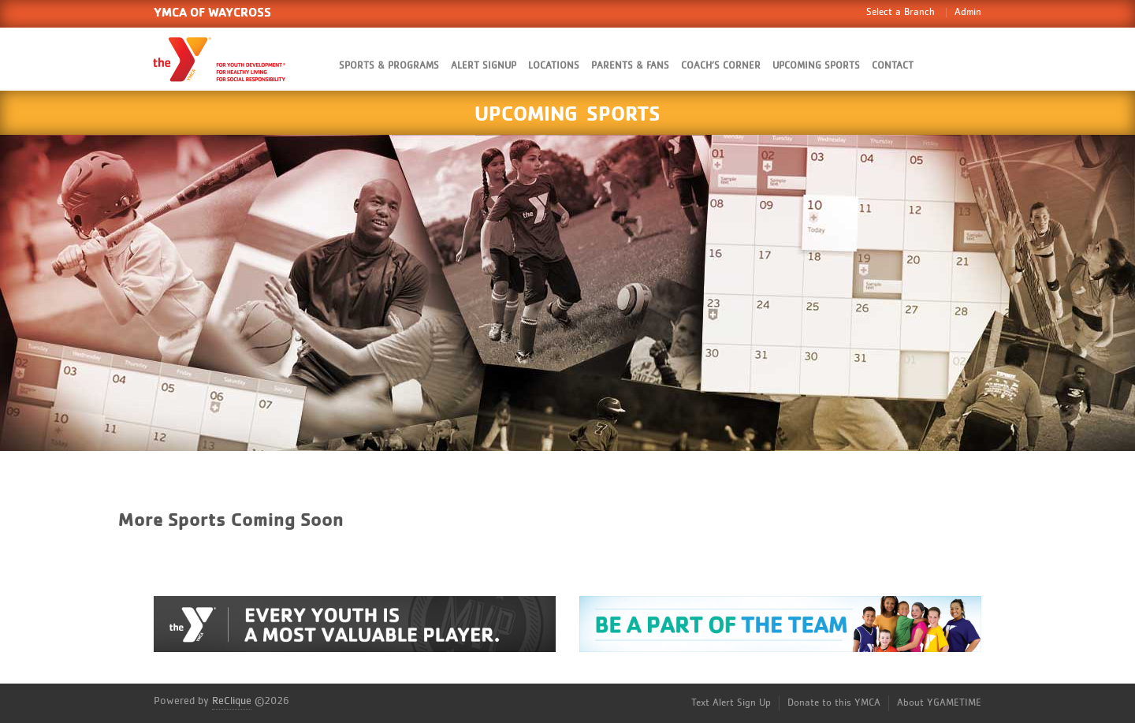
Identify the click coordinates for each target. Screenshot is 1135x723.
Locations (553, 66)
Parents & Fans (630, 66)
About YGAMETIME (939, 703)
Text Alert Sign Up (731, 703)
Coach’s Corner (721, 66)
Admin (968, 12)
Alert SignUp (483, 66)
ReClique (231, 700)
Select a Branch (900, 12)
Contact (893, 66)
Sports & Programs (389, 66)
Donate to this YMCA (833, 703)
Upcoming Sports (816, 66)
